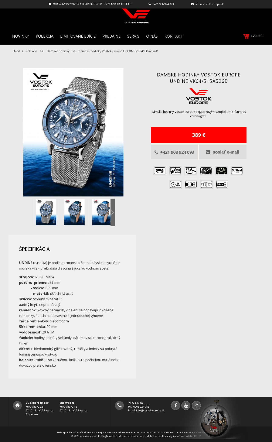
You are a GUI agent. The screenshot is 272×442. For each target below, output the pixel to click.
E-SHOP (253, 36)
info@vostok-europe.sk (210, 4)
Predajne (111, 36)
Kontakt (173, 36)
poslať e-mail (222, 152)
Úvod (16, 51)
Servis (133, 36)
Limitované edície (78, 36)
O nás (152, 36)
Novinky (20, 36)
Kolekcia (44, 36)
